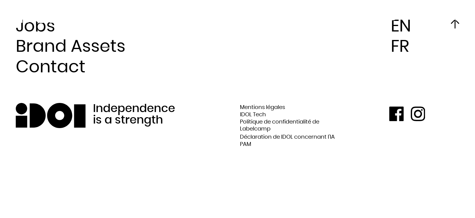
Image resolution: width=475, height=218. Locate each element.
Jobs (35, 26)
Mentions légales (262, 107)
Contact (50, 67)
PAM (245, 144)
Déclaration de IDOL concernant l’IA (287, 137)
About (98, 12)
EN (401, 26)
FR (457, 17)
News (96, 17)
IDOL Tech (253, 114)
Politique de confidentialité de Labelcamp (279, 125)
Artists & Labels (143, 12)
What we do (139, 17)
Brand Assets (70, 46)
